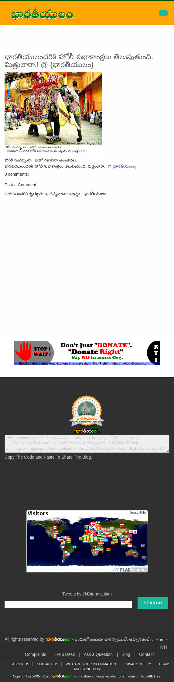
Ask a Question (98, 654)
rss (158, 676)
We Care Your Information (91, 664)
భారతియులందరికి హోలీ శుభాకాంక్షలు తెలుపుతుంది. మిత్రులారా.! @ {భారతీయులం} (79, 61)
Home (161, 639)
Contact (146, 654)
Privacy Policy (137, 664)
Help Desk (65, 654)
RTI (163, 647)
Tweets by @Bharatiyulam (87, 594)
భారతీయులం (124, 166)
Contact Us (47, 664)
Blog (125, 654)
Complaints (35, 654)
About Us (20, 664)
